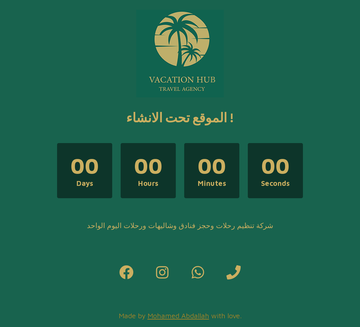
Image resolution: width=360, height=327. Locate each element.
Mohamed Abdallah (178, 315)
